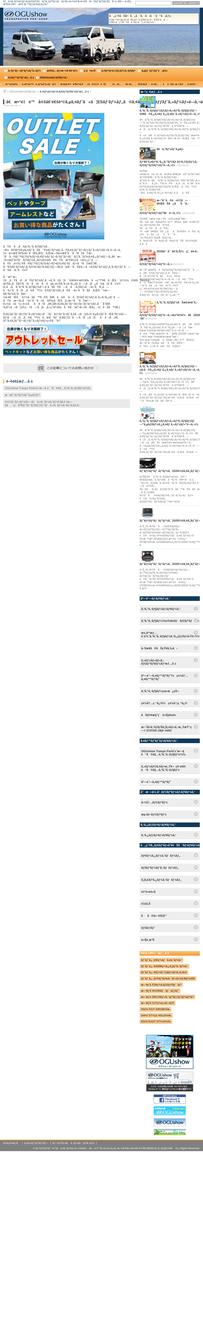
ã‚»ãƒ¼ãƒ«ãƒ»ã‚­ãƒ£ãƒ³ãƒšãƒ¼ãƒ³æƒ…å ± (64, 91)
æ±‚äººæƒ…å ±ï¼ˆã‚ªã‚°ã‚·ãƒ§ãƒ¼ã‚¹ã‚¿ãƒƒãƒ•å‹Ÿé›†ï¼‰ (170, 634)
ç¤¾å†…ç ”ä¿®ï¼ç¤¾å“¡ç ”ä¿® (164, 703)
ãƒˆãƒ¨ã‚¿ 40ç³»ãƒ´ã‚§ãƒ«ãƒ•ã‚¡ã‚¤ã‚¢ (164, 972)
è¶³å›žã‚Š (142, 84)
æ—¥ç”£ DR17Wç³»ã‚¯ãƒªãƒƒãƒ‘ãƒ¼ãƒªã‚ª (167, 996)
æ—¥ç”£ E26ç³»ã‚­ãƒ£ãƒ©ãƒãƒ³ (161, 984)
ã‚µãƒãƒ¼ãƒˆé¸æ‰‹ (155, 70)
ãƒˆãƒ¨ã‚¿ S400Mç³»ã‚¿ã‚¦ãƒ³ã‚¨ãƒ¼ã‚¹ (164, 966)
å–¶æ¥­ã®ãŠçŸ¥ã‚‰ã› (159, 648)
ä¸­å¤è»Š (89, 70)
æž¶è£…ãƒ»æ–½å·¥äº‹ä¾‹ (62, 70)
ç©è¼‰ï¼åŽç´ (97, 84)
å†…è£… (117, 84)
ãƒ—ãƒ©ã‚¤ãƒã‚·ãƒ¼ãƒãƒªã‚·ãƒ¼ (73, 1143)
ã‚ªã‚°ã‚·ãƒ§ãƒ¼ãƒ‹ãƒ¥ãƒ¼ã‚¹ (161, 609)
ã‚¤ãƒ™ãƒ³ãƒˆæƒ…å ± (21, 77)
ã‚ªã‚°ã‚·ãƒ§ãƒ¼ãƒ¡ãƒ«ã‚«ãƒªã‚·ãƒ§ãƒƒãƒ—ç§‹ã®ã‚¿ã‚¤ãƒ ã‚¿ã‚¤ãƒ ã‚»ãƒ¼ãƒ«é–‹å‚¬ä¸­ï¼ (170, 370)
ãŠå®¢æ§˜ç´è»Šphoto (158, 715)
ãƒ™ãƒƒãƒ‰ (11, 84)
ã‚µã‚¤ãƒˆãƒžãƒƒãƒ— (36, 1143)
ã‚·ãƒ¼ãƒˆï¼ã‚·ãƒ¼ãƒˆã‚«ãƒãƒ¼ (39, 84)
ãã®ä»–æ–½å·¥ (173, 84)
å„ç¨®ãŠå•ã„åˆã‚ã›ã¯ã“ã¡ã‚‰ (153, 19)
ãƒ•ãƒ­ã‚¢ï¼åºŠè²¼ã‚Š (71, 84)
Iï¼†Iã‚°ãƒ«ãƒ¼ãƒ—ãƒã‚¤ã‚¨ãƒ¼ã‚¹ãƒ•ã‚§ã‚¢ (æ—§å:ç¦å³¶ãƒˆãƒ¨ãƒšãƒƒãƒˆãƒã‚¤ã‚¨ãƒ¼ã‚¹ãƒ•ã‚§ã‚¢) (42, 403)
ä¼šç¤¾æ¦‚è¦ (11, 1143)
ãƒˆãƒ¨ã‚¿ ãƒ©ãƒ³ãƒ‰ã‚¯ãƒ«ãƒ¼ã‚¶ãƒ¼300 (168, 978)
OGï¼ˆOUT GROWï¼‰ (155, 1009)
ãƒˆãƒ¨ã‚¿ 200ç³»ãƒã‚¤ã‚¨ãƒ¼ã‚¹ (161, 959)
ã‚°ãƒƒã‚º (191, 84)
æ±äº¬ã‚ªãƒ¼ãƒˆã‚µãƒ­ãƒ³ (22, 395)
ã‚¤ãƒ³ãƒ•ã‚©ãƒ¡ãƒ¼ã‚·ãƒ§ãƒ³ (119, 70)
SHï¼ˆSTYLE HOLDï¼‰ (156, 1015)
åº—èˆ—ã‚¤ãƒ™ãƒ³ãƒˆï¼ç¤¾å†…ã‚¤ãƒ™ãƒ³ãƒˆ (164, 677)
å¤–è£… (130, 84)
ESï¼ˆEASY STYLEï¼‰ (156, 1021)
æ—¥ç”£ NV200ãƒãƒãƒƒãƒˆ (160, 990)
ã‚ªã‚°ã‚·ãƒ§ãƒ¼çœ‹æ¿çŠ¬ (160, 691)
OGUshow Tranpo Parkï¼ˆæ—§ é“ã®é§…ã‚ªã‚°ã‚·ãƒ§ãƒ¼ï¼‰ (48, 388)
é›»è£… (155, 84)
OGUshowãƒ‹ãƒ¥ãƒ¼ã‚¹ (54, 77)
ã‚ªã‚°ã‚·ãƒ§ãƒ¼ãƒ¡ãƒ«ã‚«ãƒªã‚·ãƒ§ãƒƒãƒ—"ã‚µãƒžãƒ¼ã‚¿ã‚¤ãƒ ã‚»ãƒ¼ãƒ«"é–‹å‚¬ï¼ (170, 422)
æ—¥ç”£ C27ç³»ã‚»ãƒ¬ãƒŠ (157, 1002)
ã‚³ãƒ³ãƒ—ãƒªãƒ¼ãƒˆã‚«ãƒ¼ (24, 70)
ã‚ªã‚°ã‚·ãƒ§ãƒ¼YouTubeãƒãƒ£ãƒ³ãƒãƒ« (170, 620)
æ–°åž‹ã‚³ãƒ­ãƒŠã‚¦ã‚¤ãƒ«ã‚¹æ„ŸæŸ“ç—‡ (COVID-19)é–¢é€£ (166, 728)
